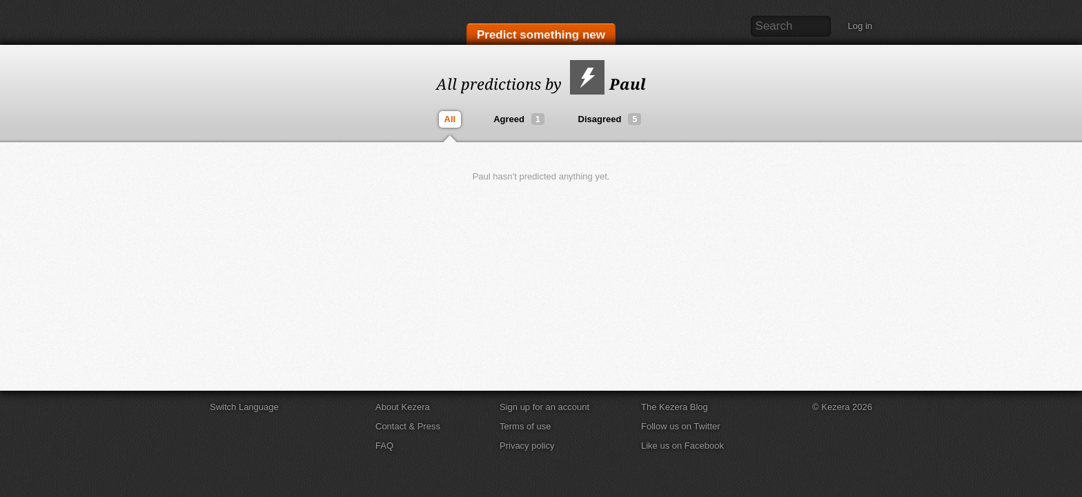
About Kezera (402, 407)
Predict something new (541, 35)
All (450, 119)
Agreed (518, 119)
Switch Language (244, 407)
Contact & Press (407, 426)
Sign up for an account (544, 407)
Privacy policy (527, 445)
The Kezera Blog (674, 407)
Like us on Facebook (682, 445)
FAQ (384, 445)
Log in (860, 26)
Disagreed (610, 119)
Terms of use (525, 426)
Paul (608, 83)
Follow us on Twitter (680, 426)
